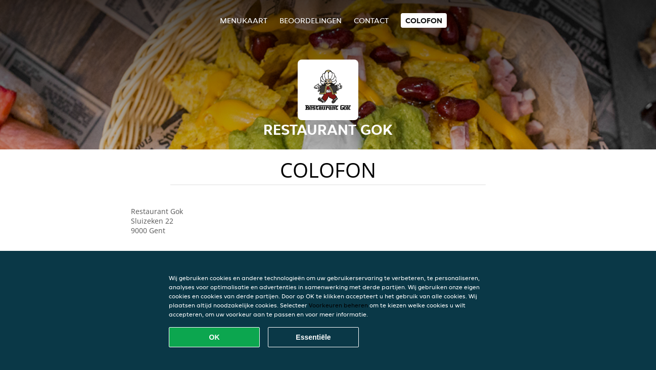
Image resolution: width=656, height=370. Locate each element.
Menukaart (243, 20)
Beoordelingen (310, 20)
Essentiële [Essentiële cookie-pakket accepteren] (313, 337)
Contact (371, 20)
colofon (423, 20)
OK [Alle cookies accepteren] (214, 337)
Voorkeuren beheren (338, 305)
